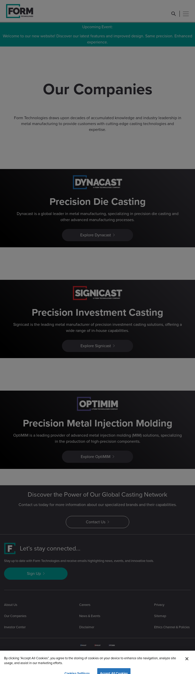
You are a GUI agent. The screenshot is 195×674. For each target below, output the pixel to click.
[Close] (186, 665)
